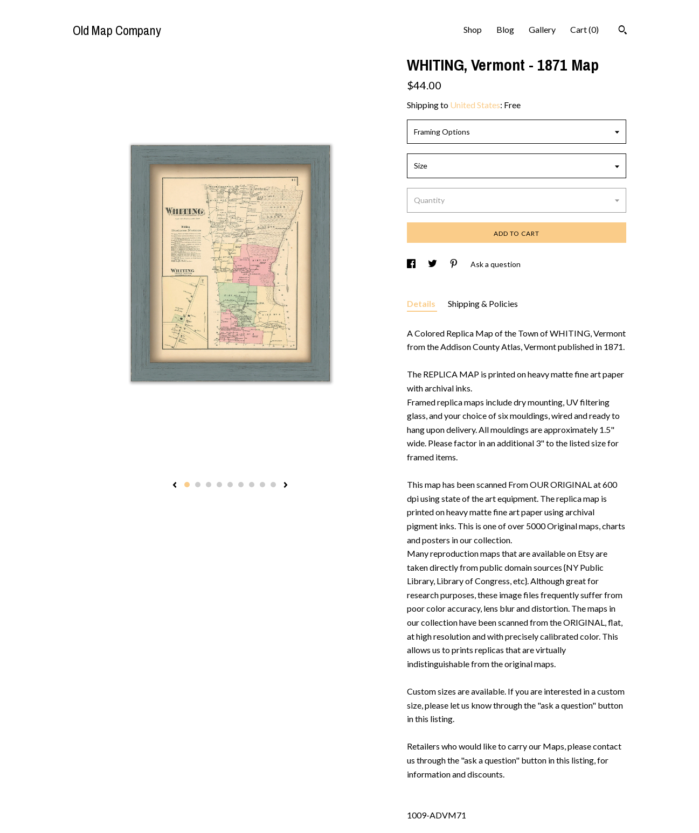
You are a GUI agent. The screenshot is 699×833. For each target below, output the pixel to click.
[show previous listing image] (174, 485)
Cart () (584, 29)
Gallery (542, 29)
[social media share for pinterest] (454, 264)
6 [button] (241, 484)
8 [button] (262, 484)
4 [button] (219, 484)
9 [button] (273, 484)
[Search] (623, 31)
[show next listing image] (285, 485)
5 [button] (230, 484)
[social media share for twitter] (433, 264)
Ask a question (495, 264)
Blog (505, 29)
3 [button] (208, 484)
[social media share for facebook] (412, 264)
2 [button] (197, 484)
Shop (472, 29)
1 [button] (187, 484)
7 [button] (251, 484)
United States (475, 105)
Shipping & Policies (483, 303)
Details (422, 303)
